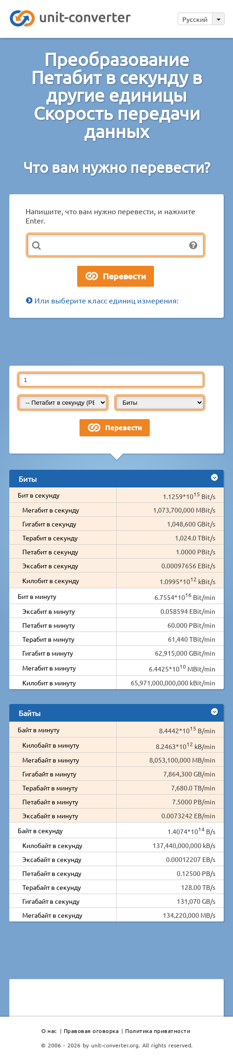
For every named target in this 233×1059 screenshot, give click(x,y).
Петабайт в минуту (50, 801)
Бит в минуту (37, 596)
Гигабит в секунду (49, 524)
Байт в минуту (39, 729)
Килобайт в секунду (52, 845)
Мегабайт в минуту (50, 760)
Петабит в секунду (50, 551)
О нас (49, 1030)
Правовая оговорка (91, 1030)
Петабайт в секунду (51, 873)
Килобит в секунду (50, 580)
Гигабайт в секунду (51, 901)
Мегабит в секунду (50, 510)
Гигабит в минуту (47, 653)
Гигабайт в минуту (49, 774)
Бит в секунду (39, 495)
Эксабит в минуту (48, 611)
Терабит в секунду (50, 537)
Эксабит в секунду (50, 565)
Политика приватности (157, 1030)
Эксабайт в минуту (50, 815)
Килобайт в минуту (50, 745)
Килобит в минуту (49, 682)
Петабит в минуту (48, 625)
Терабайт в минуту (50, 787)
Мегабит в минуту (49, 668)
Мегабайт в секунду (52, 915)
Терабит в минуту (48, 639)
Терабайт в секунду (51, 887)
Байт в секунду (40, 830)
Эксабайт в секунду (51, 859)
